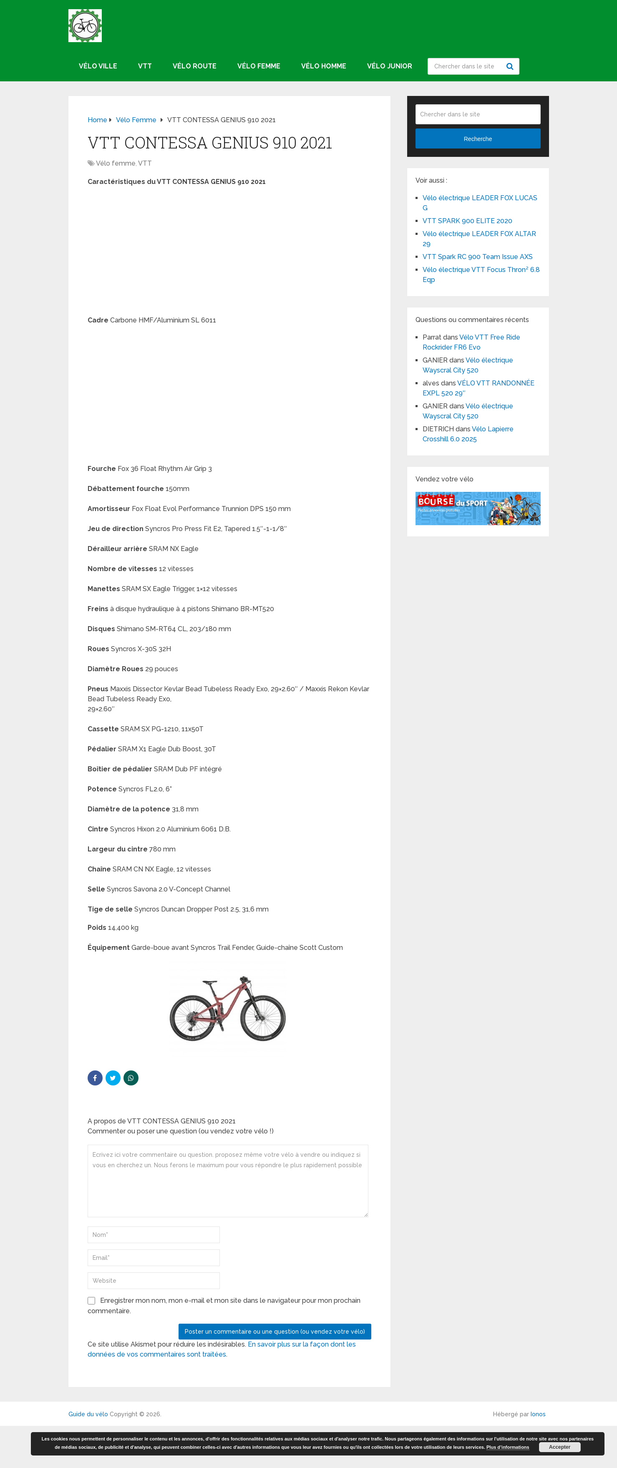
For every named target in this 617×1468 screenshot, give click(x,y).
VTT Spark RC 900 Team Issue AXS (478, 257)
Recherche (511, 66)
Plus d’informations (507, 1447)
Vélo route (195, 66)
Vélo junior (389, 66)
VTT (145, 66)
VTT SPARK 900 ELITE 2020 (467, 221)
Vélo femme (258, 66)
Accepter (559, 1447)
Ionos (538, 1414)
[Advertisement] (229, 253)
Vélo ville (98, 66)
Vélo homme (323, 66)
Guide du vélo (88, 1414)
